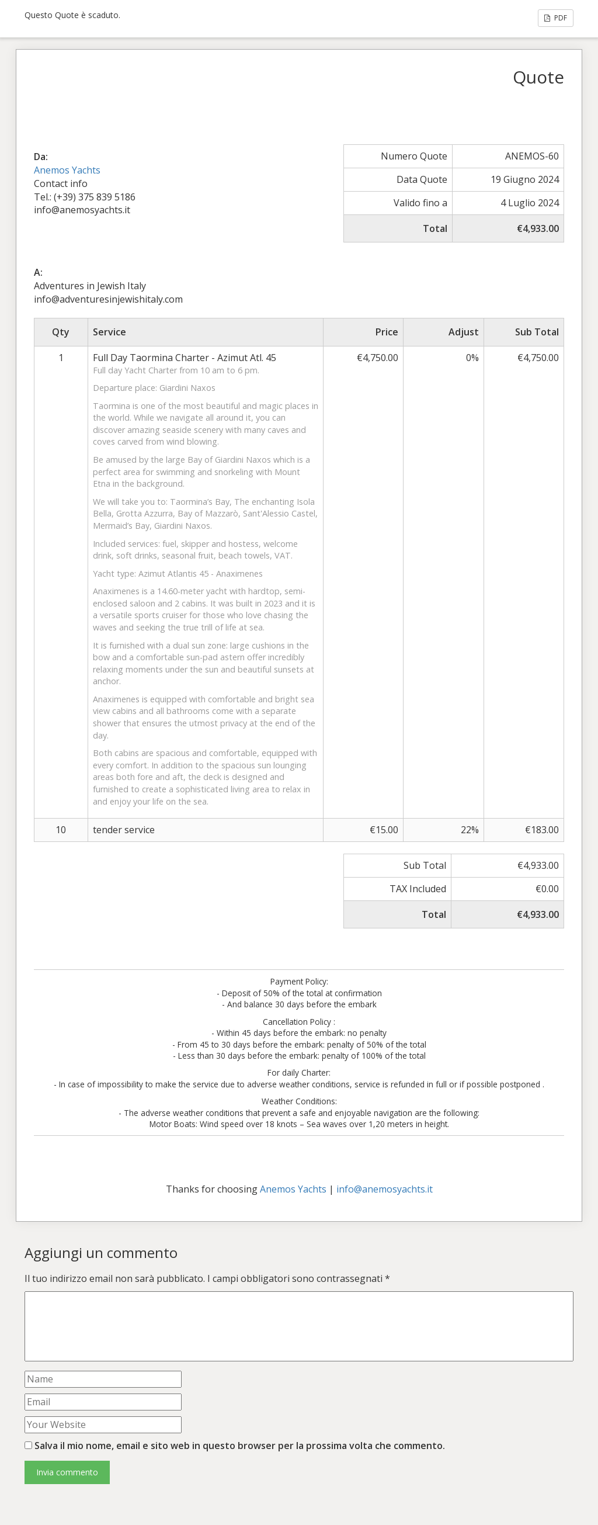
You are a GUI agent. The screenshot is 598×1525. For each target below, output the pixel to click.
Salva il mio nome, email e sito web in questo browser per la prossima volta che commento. (239, 1445)
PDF (555, 18)
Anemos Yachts (67, 170)
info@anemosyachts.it (384, 1189)
